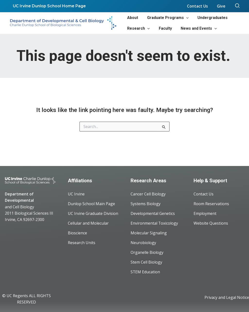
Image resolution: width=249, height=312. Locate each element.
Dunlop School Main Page (91, 203)
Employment (205, 213)
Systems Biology (145, 203)
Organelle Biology (147, 252)
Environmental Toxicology (154, 223)
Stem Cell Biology (146, 262)
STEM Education (145, 272)
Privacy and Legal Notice (227, 297)
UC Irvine (76, 194)
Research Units (81, 242)
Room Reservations (211, 203)
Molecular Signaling (149, 233)
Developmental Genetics (153, 213)
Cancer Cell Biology (148, 194)
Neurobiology (143, 242)
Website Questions (211, 223)
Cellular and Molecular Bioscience (88, 228)
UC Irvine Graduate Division (93, 213)
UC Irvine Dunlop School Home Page (48, 6)
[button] (237, 6)
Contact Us (203, 194)
